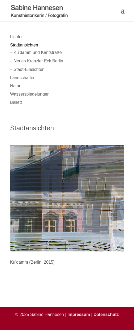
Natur (15, 86)
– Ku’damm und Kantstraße (36, 52)
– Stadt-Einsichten (27, 69)
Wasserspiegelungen (30, 94)
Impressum (78, 314)
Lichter (16, 37)
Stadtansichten (24, 45)
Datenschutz (106, 314)
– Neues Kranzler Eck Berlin (36, 61)
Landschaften (23, 77)
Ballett (16, 102)
